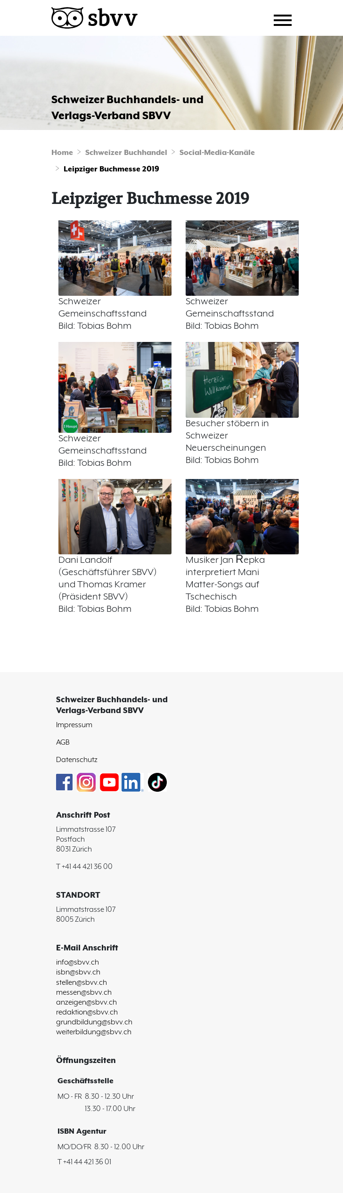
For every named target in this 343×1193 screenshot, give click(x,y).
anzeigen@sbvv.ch (86, 1002)
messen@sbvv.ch (84, 993)
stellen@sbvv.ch (81, 983)
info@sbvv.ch (77, 962)
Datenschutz (77, 760)
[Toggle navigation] (286, 19)
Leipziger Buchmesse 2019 (111, 169)
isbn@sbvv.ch (78, 972)
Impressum (74, 725)
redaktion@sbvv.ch (87, 1012)
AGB (63, 743)
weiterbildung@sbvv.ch (93, 1032)
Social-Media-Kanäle (217, 152)
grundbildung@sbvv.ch (94, 1022)
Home (62, 152)
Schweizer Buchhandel (126, 152)
